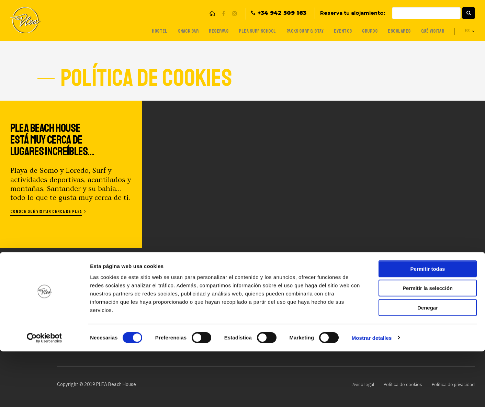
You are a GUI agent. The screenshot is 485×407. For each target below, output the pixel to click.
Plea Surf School (247, 31)
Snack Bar (175, 31)
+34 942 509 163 (282, 13)
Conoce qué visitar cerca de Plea (48, 211)
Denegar (427, 363)
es (467, 31)
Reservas (207, 31)
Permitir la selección (428, 344)
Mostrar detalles (372, 393)
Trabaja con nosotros (264, 271)
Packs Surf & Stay (297, 31)
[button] (468, 13)
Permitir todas (427, 324)
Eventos (337, 31)
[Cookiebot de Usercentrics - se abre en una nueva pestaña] (44, 393)
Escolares (395, 31)
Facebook (223, 14)
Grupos (365, 31)
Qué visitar (430, 31)
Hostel (145, 31)
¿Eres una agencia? (260, 304)
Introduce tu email (351, 300)
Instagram (234, 14)
